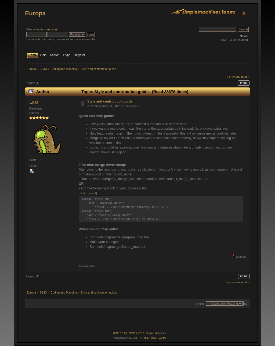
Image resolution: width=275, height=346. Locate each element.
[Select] (92, 193)
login (40, 29)
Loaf (34, 102)
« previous (233, 76)
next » (245, 76)
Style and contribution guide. (110, 101)
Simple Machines (156, 332)
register (52, 29)
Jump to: (200, 303)
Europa (35, 13)
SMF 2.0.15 (120, 332)
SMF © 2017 (136, 332)
